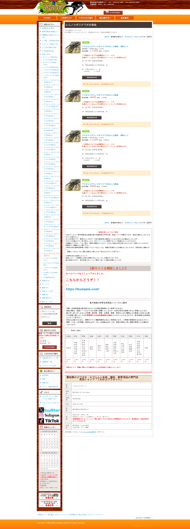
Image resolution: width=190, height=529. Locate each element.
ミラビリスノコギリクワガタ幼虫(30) (52, 235)
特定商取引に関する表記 (78, 514)
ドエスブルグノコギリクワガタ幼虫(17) (52, 182)
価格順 (106, 36)
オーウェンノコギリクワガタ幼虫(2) (52, 119)
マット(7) (45, 284)
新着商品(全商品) (48, 28)
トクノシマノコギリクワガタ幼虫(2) (52, 95)
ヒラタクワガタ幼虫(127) (50, 259)
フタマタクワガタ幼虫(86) (51, 264)
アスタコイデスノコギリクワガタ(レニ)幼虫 (100, 95)
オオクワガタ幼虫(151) (49, 63)
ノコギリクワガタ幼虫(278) (51, 76)
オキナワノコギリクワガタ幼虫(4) (52, 86)
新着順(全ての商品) (132, 36)
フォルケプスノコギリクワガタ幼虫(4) (52, 211)
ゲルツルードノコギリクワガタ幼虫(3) (52, 143)
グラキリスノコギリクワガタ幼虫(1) (52, 139)
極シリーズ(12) (47, 301)
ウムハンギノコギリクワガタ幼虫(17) (52, 115)
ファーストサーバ (147, 526)
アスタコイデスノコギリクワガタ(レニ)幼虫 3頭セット (105, 46)
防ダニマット (99, 241)
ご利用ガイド (41, 514)
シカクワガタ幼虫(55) (51, 70)
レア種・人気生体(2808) (51, 40)
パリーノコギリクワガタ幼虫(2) (52, 192)
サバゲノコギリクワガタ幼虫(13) (52, 153)
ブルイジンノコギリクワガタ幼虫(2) (52, 220)
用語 (43, 379)
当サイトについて (61, 514)
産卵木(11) (46, 280)
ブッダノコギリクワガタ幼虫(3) (52, 216)
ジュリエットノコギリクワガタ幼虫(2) (52, 163)
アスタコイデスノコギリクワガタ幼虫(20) (52, 105)
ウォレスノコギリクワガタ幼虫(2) (52, 110)
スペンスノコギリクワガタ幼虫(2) (52, 172)
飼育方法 (45, 383)
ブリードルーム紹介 (49, 365)
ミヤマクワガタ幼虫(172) (50, 269)
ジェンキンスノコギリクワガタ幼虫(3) (52, 158)
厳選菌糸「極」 (47, 362)
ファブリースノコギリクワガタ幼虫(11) (52, 206)
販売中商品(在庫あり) (50, 31)
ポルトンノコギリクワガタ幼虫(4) (52, 230)
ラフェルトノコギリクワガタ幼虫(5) (52, 245)
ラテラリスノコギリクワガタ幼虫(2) (52, 240)
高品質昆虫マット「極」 (51, 358)
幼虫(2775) (46, 54)
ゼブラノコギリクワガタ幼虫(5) (52, 177)
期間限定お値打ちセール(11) (51, 36)
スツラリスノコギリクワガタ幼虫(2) (52, 168)
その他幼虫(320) (49, 277)
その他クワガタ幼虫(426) (50, 273)
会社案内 (51, 514)
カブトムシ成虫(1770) (50, 44)
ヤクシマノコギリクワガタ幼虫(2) (52, 100)
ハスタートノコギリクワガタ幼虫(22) (52, 187)
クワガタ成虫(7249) (49, 47)
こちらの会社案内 (88, 432)
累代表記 (45, 375)
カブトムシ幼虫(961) (50, 57)
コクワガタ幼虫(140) (51, 67)
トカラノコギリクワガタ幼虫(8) (52, 91)
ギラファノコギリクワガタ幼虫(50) (52, 129)
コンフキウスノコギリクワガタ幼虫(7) (52, 148)
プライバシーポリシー (96, 514)
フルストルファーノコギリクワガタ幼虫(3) (52, 225)
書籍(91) (45, 294)
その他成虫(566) (48, 51)
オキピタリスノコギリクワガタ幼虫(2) (52, 124)
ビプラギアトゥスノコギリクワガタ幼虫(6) (52, 196)
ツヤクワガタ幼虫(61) (51, 72)
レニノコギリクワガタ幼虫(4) (52, 254)
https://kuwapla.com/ (82, 289)
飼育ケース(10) (47, 291)
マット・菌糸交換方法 (50, 386)
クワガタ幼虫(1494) (50, 59)
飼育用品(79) (47, 298)
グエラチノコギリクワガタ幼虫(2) (52, 134)
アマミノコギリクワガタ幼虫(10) (52, 81)
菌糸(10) (45, 287)
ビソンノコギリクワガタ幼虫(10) (52, 201)
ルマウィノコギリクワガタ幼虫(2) (52, 249)
